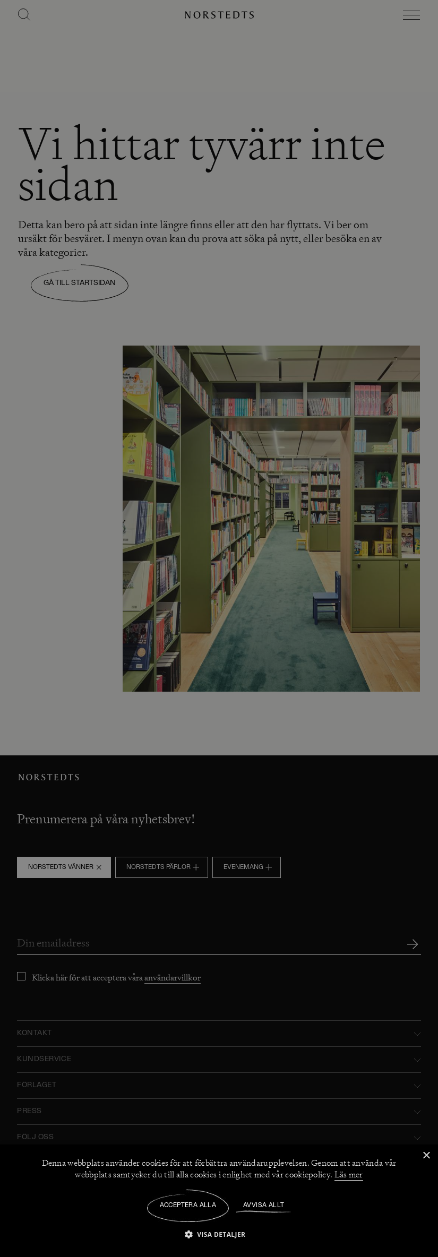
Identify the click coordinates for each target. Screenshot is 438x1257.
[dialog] (219, 628)
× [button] (426, 1156)
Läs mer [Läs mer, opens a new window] (348, 1174)
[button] (219, 1234)
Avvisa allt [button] (263, 1205)
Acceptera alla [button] (188, 1205)
